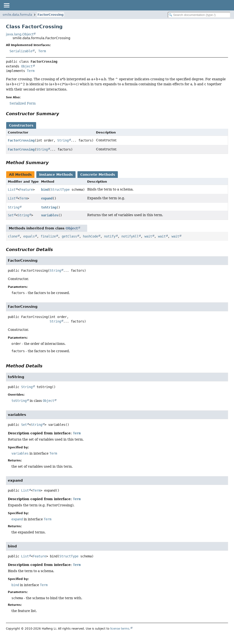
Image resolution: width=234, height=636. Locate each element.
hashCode (90, 236)
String (63, 140)
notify (109, 236)
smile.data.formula (17, 14)
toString (48, 207)
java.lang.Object (19, 34)
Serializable (21, 51)
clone (12, 236)
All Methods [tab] (20, 174)
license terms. (120, 628)
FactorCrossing (50, 14)
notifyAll (129, 236)
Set (11, 215)
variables (49, 215)
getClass (69, 236)
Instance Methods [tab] (56, 174)
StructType (60, 189)
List (11, 189)
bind (45, 189)
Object (27, 66)
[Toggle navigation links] (6, 5)
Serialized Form (23, 103)
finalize (48, 236)
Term (42, 51)
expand (47, 198)
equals (29, 236)
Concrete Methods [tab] (97, 174)
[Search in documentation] (199, 15)
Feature (26, 189)
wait (148, 236)
